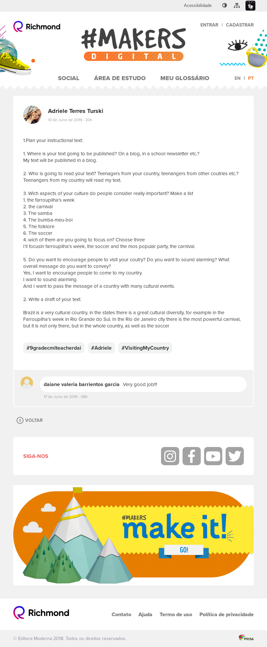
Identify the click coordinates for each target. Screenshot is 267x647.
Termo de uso (176, 614)
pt (251, 78)
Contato (121, 614)
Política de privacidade (226, 614)
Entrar (209, 25)
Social (69, 78)
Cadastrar (240, 25)
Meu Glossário (184, 78)
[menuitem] (198, 5)
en (237, 78)
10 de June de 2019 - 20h (70, 120)
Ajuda (145, 614)
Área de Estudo (120, 78)
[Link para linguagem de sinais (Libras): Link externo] (250, 6)
